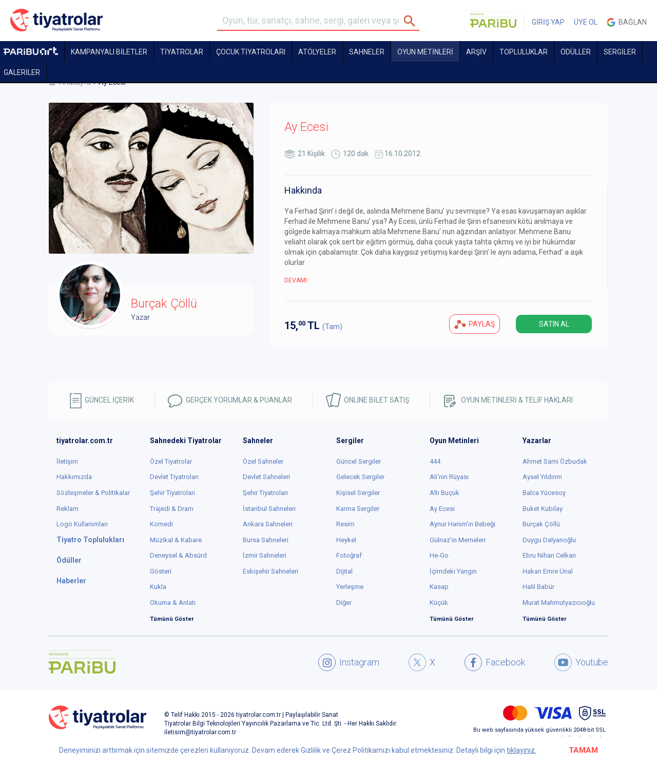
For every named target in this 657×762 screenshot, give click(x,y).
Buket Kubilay (543, 508)
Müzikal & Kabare (176, 540)
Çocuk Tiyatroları (250, 52)
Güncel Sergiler (358, 461)
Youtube (581, 662)
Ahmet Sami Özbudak (555, 461)
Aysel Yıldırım (542, 477)
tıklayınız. (521, 750)
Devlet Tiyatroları (174, 477)
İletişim (67, 461)
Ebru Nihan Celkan (549, 555)
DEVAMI (295, 280)
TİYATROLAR (181, 52)
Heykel (346, 540)
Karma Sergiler (357, 508)
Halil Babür (538, 586)
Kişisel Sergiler (358, 493)
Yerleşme (349, 586)
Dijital (344, 571)
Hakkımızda (74, 477)
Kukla (158, 586)
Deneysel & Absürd (178, 555)
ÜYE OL (585, 22)
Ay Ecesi (442, 508)
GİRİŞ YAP (548, 22)
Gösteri (160, 571)
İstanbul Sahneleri (269, 508)
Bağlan (627, 22)
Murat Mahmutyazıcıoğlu (559, 602)
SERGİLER (620, 52)
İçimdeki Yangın (453, 571)
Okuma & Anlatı (173, 602)
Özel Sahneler (263, 461)
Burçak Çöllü (541, 524)
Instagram (348, 662)
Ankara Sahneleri (268, 524)
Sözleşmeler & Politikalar (93, 493)
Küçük (439, 602)
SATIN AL (554, 324)
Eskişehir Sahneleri (270, 571)
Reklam (67, 508)
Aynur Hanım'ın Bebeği (462, 524)
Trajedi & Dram (172, 508)
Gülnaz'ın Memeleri (458, 540)
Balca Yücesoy (544, 493)
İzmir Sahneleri (264, 555)
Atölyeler (317, 52)
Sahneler (366, 52)
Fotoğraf (349, 555)
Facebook (495, 662)
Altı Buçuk (444, 493)
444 (435, 461)
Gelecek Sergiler (360, 477)
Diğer (344, 602)
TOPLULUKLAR (523, 52)
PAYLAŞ (474, 324)
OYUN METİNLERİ (425, 52)
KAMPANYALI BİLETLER (109, 52)
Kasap (439, 586)
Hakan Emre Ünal (548, 571)
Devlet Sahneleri (266, 477)
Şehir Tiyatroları (172, 493)
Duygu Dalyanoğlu (549, 540)
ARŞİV (476, 52)
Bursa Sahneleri (265, 540)
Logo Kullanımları (82, 524)
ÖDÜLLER (576, 52)
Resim (345, 524)
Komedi (161, 524)
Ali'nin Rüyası (449, 477)
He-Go (439, 555)
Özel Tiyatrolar (171, 461)
